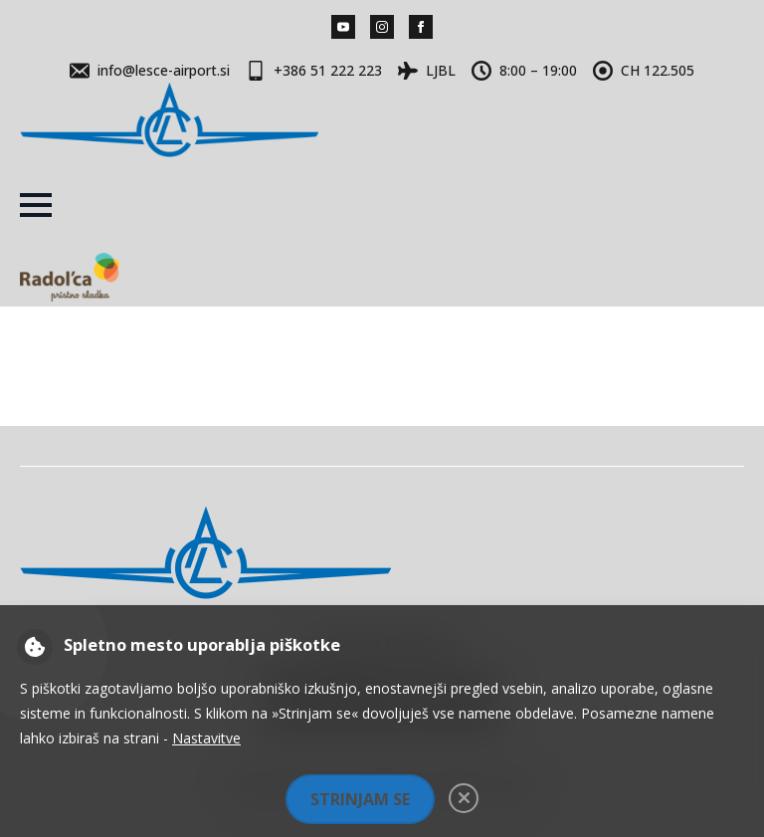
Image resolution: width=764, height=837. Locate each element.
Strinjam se (360, 799)
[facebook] (421, 27)
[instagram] (382, 27)
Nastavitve (206, 738)
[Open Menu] (36, 205)
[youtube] (343, 27)
